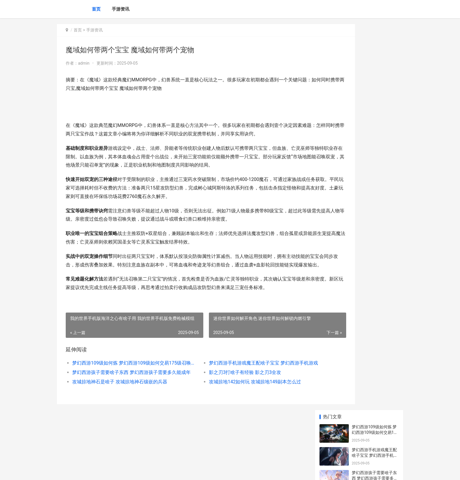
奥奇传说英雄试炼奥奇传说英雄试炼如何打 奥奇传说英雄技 (375, 227)
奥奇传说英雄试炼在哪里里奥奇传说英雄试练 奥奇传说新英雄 (375, 181)
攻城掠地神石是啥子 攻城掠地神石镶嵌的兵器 (119, 415)
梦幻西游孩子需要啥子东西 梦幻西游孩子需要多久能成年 (123, 406)
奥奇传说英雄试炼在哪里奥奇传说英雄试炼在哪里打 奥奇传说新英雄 (374, 250)
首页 (96, 9)
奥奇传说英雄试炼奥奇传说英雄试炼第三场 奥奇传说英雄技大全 (375, 204)
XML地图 (163, 471)
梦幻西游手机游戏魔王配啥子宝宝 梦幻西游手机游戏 (237, 397)
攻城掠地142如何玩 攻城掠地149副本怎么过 (232, 415)
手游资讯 (120, 9)
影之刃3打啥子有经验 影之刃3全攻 (222, 406)
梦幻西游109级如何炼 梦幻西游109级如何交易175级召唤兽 (123, 397)
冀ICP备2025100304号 (137, 471)
